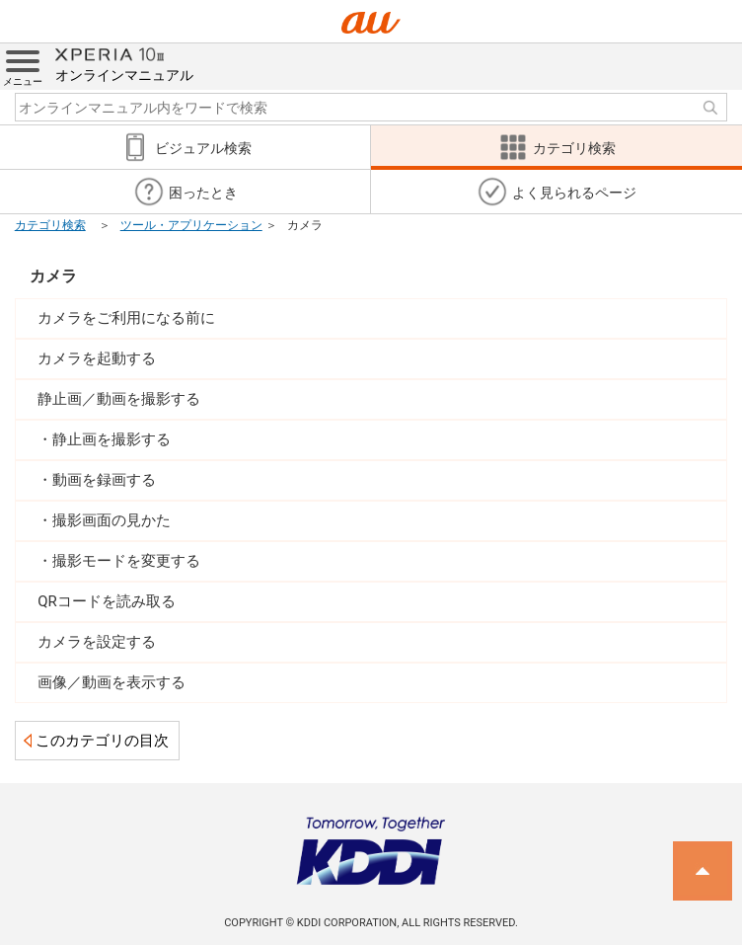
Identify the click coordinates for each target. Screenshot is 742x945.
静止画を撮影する (111, 439)
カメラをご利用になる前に (126, 318)
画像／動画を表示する (111, 682)
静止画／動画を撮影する (118, 399)
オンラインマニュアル (124, 63)
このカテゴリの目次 (102, 740)
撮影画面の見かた (111, 520)
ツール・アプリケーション (191, 225)
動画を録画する (104, 480)
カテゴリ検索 (50, 225)
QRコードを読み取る (106, 601)
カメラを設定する (96, 642)
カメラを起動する (96, 358)
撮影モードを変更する (126, 561)
